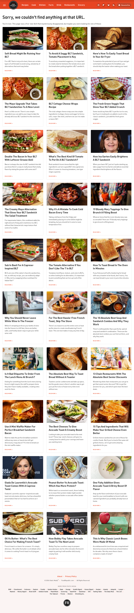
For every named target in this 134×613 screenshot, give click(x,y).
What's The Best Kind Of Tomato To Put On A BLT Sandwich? (66, 158)
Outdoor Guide (43, 591)
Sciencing (64, 591)
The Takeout (54, 594)
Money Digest (21, 591)
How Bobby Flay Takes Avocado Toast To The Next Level (66, 540)
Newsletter (124, 5)
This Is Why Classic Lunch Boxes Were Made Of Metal (110, 540)
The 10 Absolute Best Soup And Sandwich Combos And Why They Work (111, 321)
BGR (9, 589)
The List (119, 591)
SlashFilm (73, 591)
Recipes (25, 5)
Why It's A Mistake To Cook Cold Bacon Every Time (66, 211)
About (59, 576)
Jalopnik (113, 589)
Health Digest (77, 589)
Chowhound (18, 589)
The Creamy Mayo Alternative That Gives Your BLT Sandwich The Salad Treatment (21, 212)
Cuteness (27, 589)
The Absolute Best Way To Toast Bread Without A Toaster (66, 375)
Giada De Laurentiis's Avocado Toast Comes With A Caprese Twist (21, 486)
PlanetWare (54, 591)
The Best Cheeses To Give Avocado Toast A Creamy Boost (65, 428)
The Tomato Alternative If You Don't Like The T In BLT (65, 267)
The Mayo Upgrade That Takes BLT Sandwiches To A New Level (22, 105)
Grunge (68, 589)
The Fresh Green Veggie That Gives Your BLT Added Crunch (109, 105)
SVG (89, 591)
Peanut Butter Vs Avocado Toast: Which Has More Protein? (66, 484)
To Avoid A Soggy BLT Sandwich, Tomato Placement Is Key (66, 55)
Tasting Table (97, 591)
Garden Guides (52, 589)
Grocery (81, 5)
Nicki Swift (32, 591)
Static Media (54, 580)
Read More (8, 70)
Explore (35, 589)
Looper (121, 589)
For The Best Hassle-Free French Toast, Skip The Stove (67, 319)
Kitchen (42, 5)
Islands (105, 589)
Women (70, 594)
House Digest (88, 589)
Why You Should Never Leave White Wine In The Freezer (20, 319)
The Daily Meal (109, 591)
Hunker (98, 589)
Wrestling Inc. (79, 594)
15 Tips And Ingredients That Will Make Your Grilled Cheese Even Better (110, 430)
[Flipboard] (103, 5)
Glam (61, 589)
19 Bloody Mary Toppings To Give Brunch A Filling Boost (111, 211)
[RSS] (113, 5)
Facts (51, 5)
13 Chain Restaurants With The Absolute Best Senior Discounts (110, 375)
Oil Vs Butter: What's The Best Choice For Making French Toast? (22, 540)
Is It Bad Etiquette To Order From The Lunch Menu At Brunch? (22, 375)
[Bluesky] (108, 5)
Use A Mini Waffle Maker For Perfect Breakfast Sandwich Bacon (20, 430)
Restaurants (69, 5)
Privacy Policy (71, 576)
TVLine (62, 594)
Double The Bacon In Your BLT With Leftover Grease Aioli (21, 158)
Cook (34, 5)
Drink (59, 5)
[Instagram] (98, 5)
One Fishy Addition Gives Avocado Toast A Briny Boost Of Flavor (110, 486)
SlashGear (82, 591)
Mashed (12, 591)
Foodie (43, 589)
